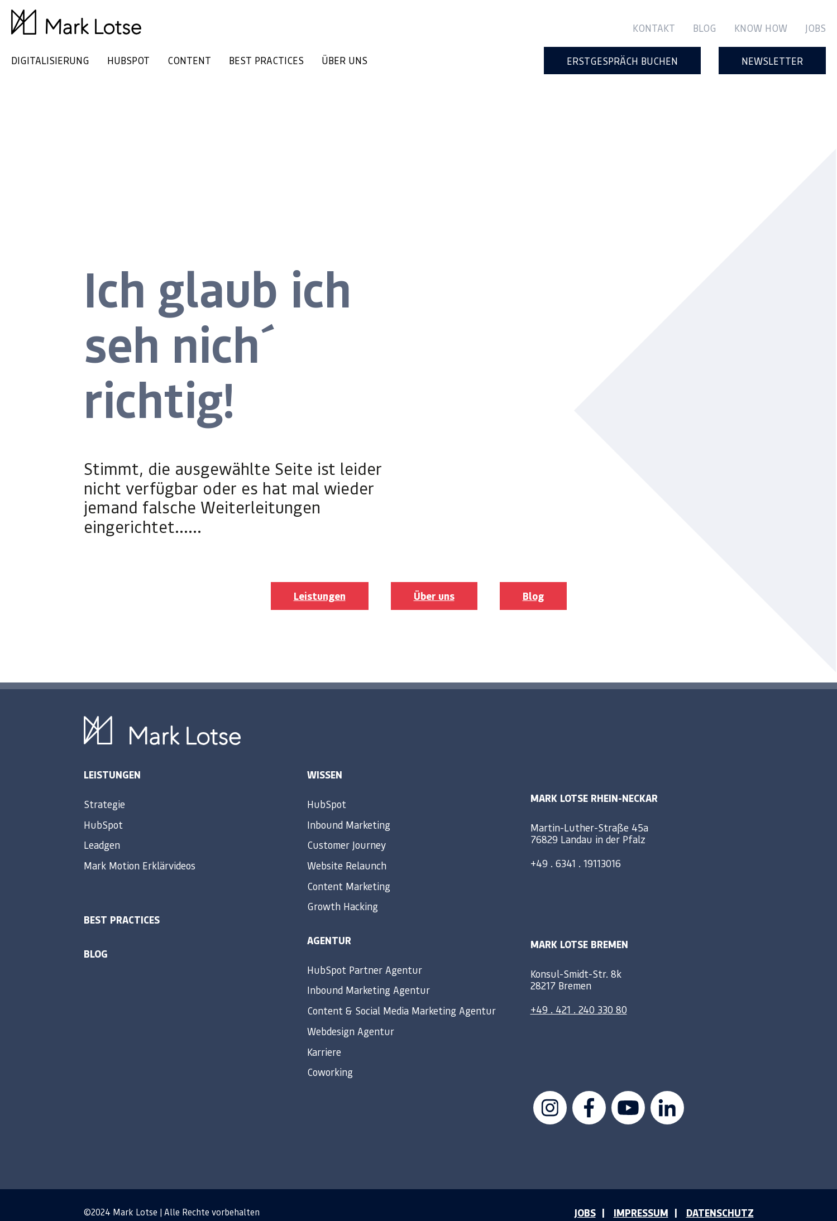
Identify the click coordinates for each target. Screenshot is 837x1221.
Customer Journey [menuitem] (346, 827)
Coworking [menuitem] (330, 1054)
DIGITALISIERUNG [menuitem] (50, 60)
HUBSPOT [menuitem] (128, 60)
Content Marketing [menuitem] (348, 868)
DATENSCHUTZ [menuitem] (720, 1195)
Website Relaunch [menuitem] (346, 848)
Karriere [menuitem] (324, 1033)
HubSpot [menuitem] (103, 807)
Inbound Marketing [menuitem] (348, 807)
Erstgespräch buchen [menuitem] (622, 60)
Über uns (434, 578)
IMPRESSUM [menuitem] (641, 1195)
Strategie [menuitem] (104, 786)
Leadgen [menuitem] (102, 827)
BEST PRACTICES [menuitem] (266, 60)
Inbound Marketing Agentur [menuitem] (368, 972)
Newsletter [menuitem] (772, 60)
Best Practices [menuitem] (122, 902)
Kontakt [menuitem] (654, 27)
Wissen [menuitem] (324, 757)
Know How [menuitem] (760, 27)
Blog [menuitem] (704, 27)
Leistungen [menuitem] (112, 757)
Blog (533, 578)
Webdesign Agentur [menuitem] (350, 1013)
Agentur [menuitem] (329, 923)
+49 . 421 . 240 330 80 (578, 991)
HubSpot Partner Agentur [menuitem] (364, 952)
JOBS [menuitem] (585, 1195)
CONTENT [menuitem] (189, 60)
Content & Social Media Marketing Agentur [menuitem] (401, 993)
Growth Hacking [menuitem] (342, 888)
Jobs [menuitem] (815, 27)
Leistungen (320, 578)
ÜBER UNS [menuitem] (344, 60)
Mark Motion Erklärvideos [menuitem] (139, 848)
